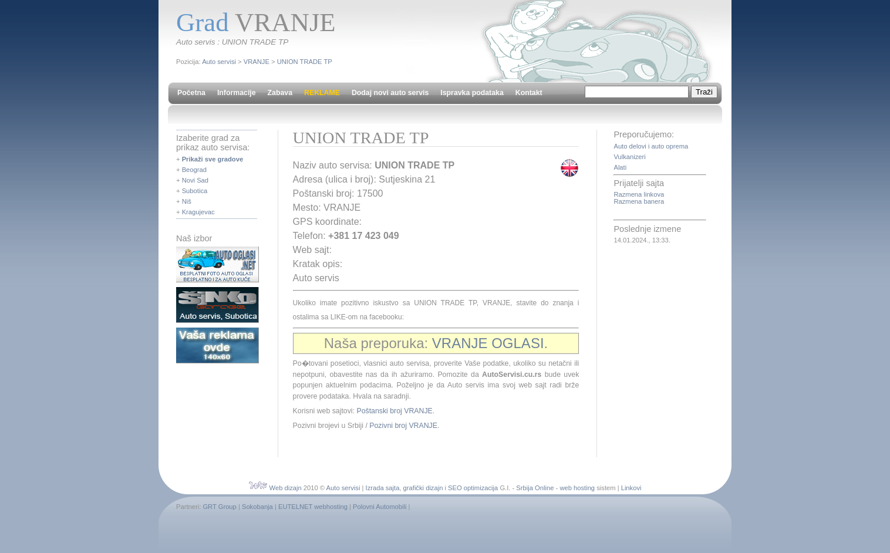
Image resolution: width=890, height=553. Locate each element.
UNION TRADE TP (304, 61)
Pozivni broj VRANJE (403, 426)
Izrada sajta (383, 487)
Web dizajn (285, 487)
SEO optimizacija (473, 487)
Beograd (194, 169)
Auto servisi (219, 61)
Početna (191, 93)
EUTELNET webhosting (313, 506)
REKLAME (322, 93)
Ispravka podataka (471, 93)
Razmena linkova (638, 194)
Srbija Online (535, 487)
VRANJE (256, 61)
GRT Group (219, 506)
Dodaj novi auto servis (390, 93)
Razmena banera (638, 201)
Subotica (195, 190)
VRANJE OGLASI (488, 343)
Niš (186, 201)
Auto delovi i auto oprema (650, 146)
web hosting (577, 487)
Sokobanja (257, 506)
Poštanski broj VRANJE (394, 411)
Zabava (280, 93)
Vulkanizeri (629, 156)
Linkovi (631, 487)
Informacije (236, 93)
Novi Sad (195, 180)
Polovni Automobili (379, 506)
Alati (619, 167)
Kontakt (528, 93)
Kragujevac (198, 211)
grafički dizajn (423, 487)
